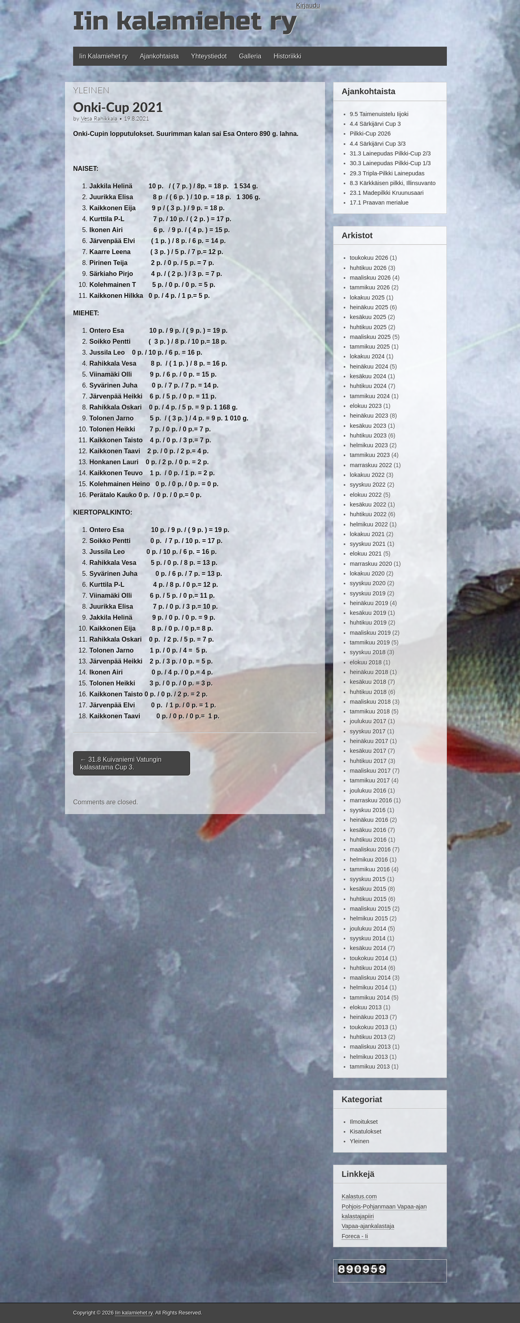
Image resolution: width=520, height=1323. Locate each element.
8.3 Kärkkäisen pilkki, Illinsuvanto (393, 183)
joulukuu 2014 (368, 928)
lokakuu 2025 (367, 297)
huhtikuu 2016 (368, 839)
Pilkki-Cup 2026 (370, 133)
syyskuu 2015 (368, 879)
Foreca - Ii (355, 1236)
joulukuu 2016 (368, 790)
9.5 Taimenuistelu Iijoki (379, 114)
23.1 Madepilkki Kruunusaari (387, 193)
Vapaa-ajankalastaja (368, 1226)
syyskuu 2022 (368, 484)
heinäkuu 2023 (369, 415)
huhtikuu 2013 (368, 1037)
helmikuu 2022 (369, 524)
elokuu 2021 (365, 553)
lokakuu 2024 (367, 356)
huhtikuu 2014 (368, 968)
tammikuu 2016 (370, 869)
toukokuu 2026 (369, 257)
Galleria (250, 56)
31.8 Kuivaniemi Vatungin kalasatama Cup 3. (121, 763)
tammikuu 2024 (370, 396)
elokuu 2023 (365, 406)
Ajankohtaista (159, 56)
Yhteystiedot (209, 56)
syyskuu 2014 (368, 938)
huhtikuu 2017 (368, 761)
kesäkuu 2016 (368, 830)
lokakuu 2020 (367, 573)
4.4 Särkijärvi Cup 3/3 (378, 143)
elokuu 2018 (365, 662)
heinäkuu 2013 (369, 1017)
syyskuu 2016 (368, 810)
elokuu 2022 (365, 494)
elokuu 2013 (365, 1007)
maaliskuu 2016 (370, 849)
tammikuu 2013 (370, 1066)
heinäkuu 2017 (369, 741)
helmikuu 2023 (369, 445)
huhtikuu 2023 (368, 435)
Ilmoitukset (364, 1121)
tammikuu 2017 (370, 780)
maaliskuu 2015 (370, 908)
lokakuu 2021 (367, 534)
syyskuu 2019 (368, 593)
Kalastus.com (359, 1196)
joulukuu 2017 (368, 721)
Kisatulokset (365, 1131)
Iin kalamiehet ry (184, 21)
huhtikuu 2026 (368, 268)
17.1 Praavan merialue (379, 202)
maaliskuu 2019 (370, 632)
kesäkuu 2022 (368, 504)
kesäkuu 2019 (368, 613)
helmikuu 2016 (369, 859)
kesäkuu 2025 (368, 317)
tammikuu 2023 (370, 455)
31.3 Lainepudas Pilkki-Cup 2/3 (390, 153)
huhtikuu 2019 (368, 622)
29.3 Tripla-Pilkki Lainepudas (387, 173)
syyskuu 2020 (368, 583)
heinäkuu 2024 (369, 366)
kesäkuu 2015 (368, 889)
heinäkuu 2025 (369, 307)
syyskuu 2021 (368, 544)
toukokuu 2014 (369, 958)
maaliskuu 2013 (370, 1046)
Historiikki (287, 56)
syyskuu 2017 (368, 731)
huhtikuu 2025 (368, 327)
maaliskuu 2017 (370, 770)
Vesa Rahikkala (99, 118)
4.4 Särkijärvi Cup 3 (375, 124)
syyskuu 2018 (368, 652)
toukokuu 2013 (369, 1027)
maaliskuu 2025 (370, 337)
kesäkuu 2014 (368, 948)
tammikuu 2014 (370, 997)
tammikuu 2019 (370, 642)
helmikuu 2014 (369, 987)
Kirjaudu (308, 5)
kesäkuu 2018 (368, 682)
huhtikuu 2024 (368, 386)
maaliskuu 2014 (370, 977)
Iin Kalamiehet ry (103, 56)
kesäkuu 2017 (368, 751)
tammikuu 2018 (370, 711)
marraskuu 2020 (371, 563)
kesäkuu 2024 (368, 376)
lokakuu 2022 (367, 475)
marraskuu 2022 (371, 465)
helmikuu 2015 (369, 918)
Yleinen (91, 89)
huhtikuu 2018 (368, 692)
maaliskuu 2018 (370, 701)
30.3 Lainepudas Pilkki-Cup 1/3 (390, 163)
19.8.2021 (136, 118)
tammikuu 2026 (370, 287)
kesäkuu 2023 (368, 425)
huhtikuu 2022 (368, 514)
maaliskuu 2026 (370, 277)
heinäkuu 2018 (369, 672)
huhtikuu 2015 (368, 899)
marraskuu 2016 (371, 800)
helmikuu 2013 (369, 1057)
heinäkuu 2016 (369, 820)
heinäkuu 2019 (369, 603)
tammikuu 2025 (370, 346)
